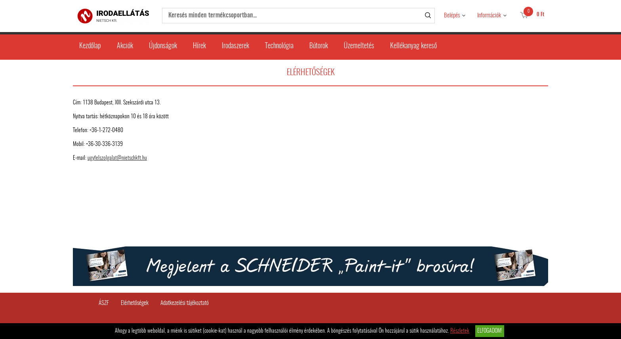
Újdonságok (163, 46)
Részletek (459, 331)
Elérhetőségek (135, 303)
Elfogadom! (489, 331)
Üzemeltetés (359, 46)
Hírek (199, 46)
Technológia (279, 46)
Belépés (452, 16)
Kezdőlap (90, 46)
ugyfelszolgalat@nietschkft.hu (117, 158)
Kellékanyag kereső (413, 46)
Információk (489, 16)
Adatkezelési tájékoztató (184, 303)
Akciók (125, 46)
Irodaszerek (235, 46)
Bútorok (318, 46)
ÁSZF (104, 303)
